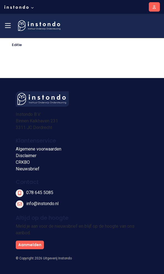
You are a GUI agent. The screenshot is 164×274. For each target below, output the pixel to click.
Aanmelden (29, 245)
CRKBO (23, 162)
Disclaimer (26, 155)
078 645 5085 (39, 192)
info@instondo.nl (42, 203)
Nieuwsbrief (27, 168)
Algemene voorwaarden (38, 149)
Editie (17, 44)
